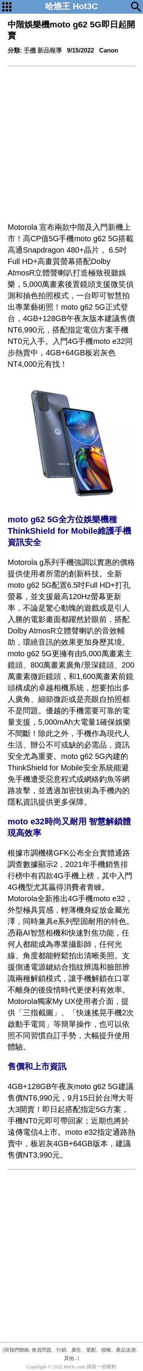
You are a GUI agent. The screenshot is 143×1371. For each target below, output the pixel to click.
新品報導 (49, 50)
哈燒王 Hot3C (71, 6)
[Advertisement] (71, 141)
